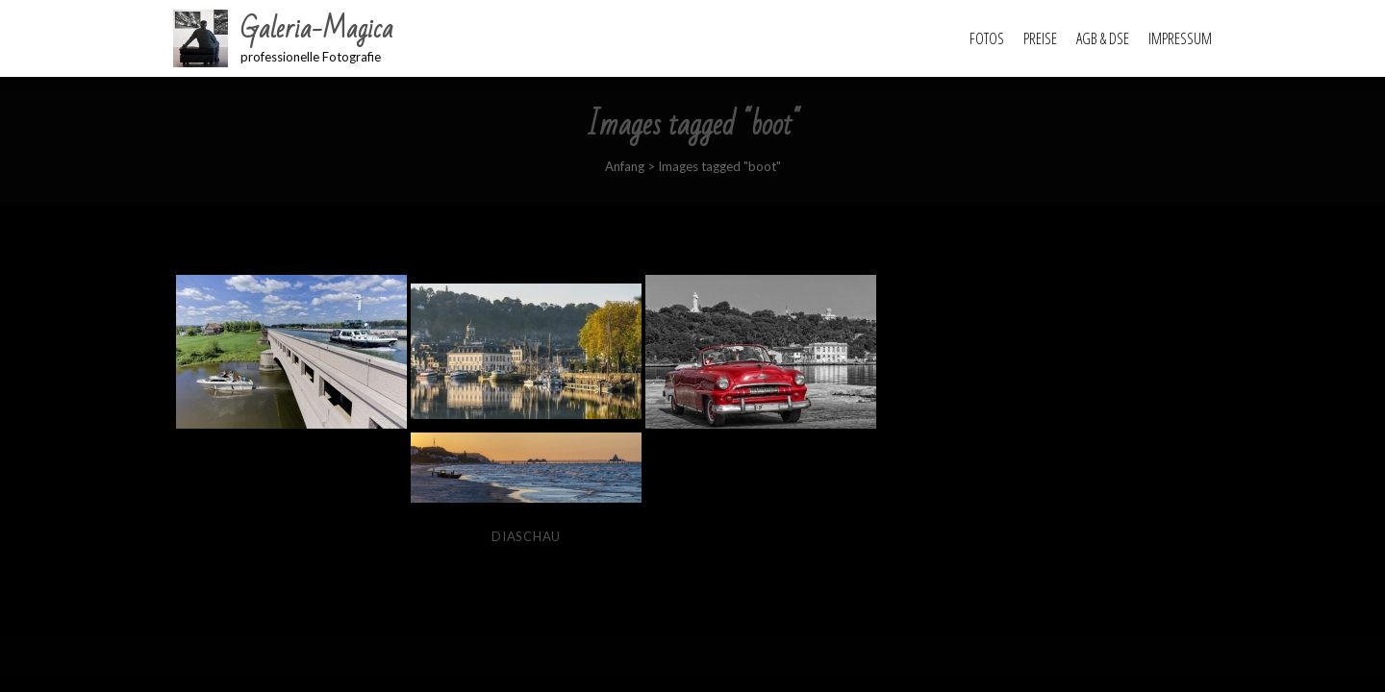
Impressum (1180, 38)
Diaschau (526, 536)
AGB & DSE (1102, 38)
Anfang (624, 166)
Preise (1040, 38)
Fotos (987, 38)
